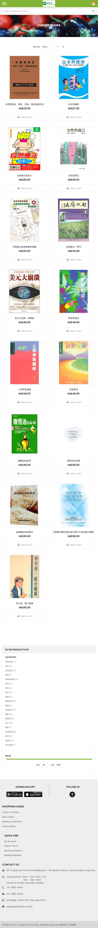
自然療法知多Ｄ (24, 175)
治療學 (9, 740)
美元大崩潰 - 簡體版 (24, 318)
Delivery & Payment (12, 821)
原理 (8, 736)
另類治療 (10, 661)
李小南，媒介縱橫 (24, 603)
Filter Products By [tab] (17, 649)
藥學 (8, 727)
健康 (8, 696)
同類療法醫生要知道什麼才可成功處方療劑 (73, 532)
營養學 (9, 718)
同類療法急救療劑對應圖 (24, 246)
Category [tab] (10, 657)
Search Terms (11, 846)
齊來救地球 (73, 318)
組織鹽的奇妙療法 (24, 532)
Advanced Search (13, 850)
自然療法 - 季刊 (73, 246)
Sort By (36, 46)
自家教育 (73, 389)
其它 (9, 723)
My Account (10, 841)
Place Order (8, 817)
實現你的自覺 (73, 460)
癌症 (8, 666)
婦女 (8, 692)
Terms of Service (10, 812)
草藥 (8, 705)
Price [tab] (8, 756)
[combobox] (49, 11)
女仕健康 (10, 744)
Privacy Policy (9, 826)
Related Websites (13, 855)
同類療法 (10, 709)
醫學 (8, 714)
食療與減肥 (11, 679)
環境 (8, 688)
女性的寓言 (73, 175)
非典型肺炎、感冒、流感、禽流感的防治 (24, 104)
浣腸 (8, 674)
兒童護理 (10, 670)
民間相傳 (10, 731)
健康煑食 (10, 701)
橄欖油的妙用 (24, 460)
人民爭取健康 (24, 389)
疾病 (8, 683)
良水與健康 (73, 104)
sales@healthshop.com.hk (19, 906)
